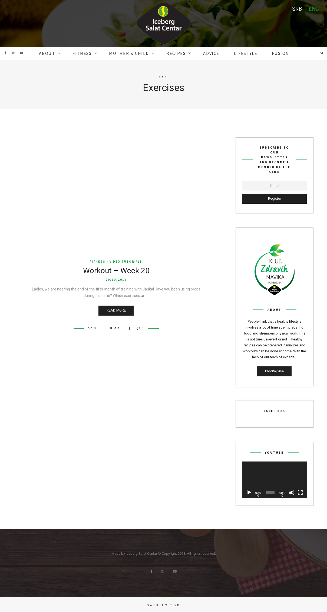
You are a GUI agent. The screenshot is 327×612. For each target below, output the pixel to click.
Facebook (5, 53)
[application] (274, 479)
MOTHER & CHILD (132, 53)
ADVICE (207, 53)
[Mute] (292, 491)
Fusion (270, 53)
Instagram (13, 53)
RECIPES (175, 53)
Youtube (21, 53)
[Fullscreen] (300, 491)
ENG (313, 9)
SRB (296, 9)
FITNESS (89, 53)
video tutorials (126, 261)
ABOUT (57, 53)
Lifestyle (238, 53)
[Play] (249, 491)
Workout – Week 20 (116, 270)
